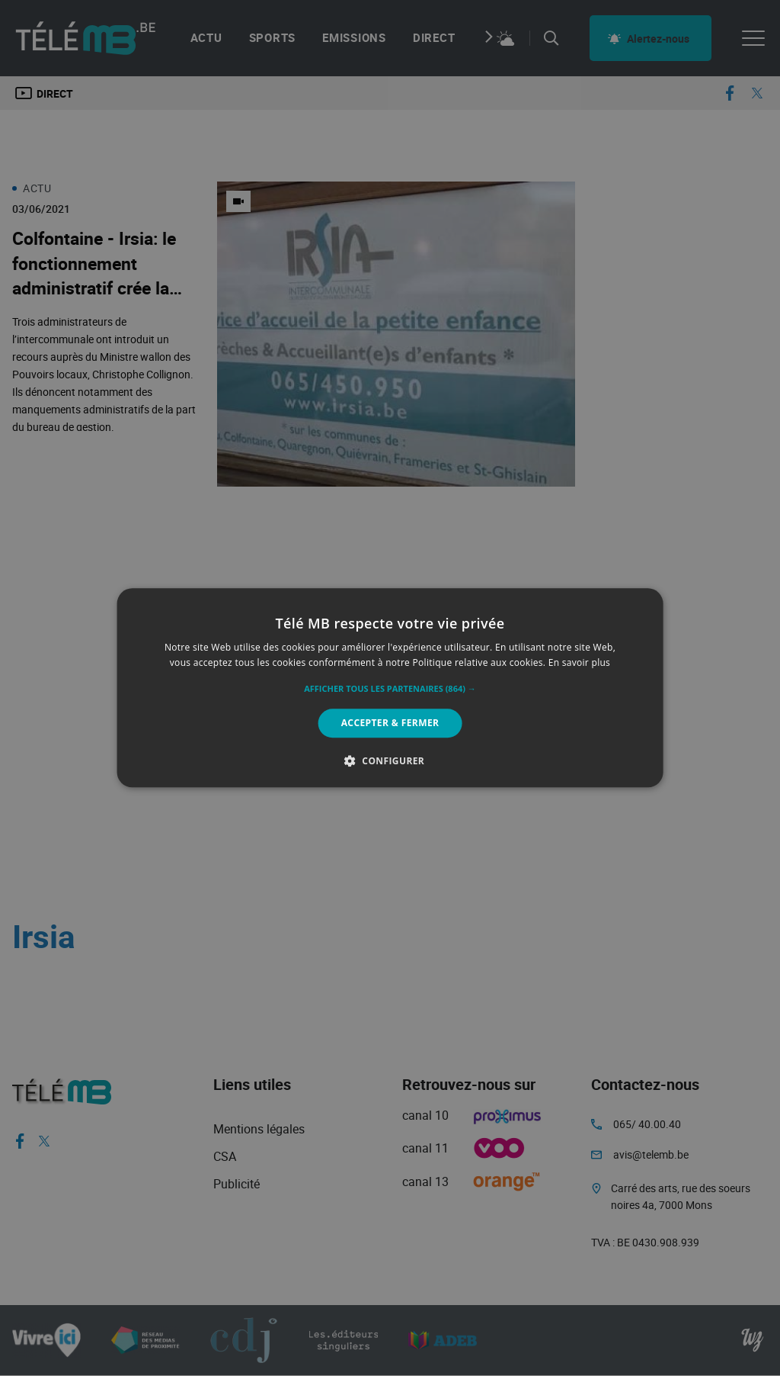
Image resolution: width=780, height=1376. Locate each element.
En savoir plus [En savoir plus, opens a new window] (579, 663)
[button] (390, 689)
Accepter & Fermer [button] (390, 722)
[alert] (390, 688)
